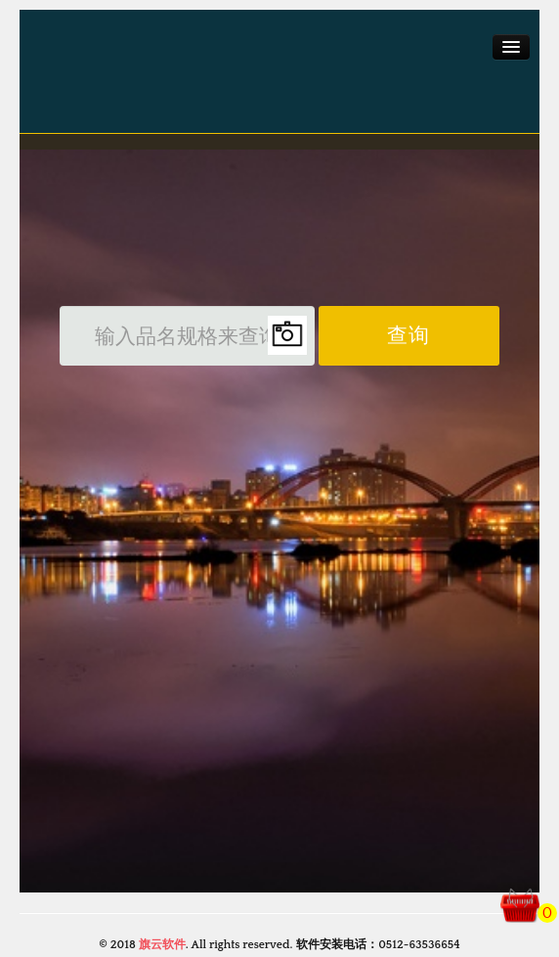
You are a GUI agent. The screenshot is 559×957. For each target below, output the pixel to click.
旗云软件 (162, 944)
